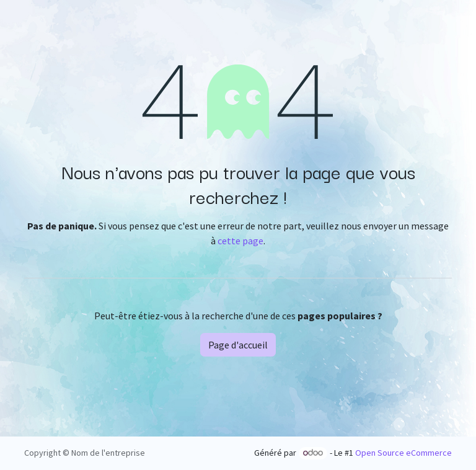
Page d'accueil (238, 345)
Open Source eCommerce (403, 452)
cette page (240, 240)
